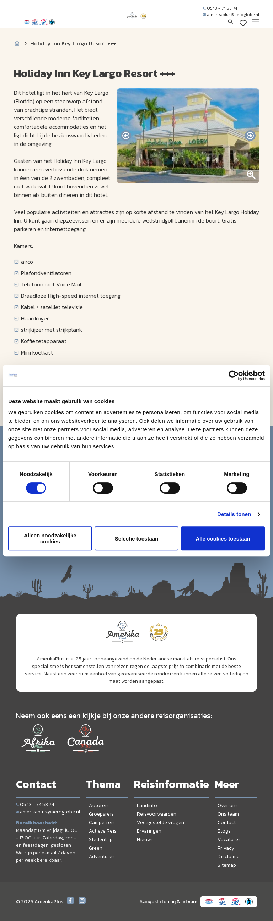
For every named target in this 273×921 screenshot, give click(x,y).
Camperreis (102, 822)
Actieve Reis (103, 831)
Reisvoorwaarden (156, 814)
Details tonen (234, 514)
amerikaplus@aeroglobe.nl (231, 14)
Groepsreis (101, 814)
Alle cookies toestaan (223, 539)
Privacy (226, 848)
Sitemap (227, 865)
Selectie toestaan (137, 539)
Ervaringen (149, 831)
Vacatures (229, 839)
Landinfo (147, 805)
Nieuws (145, 839)
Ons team (228, 814)
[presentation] (126, 135)
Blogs (224, 831)
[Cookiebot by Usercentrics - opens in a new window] (234, 375)
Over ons (228, 805)
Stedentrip (101, 839)
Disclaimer (229, 856)
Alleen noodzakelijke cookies (50, 538)
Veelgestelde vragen (160, 822)
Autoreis (99, 805)
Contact (227, 822)
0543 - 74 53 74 (220, 8)
